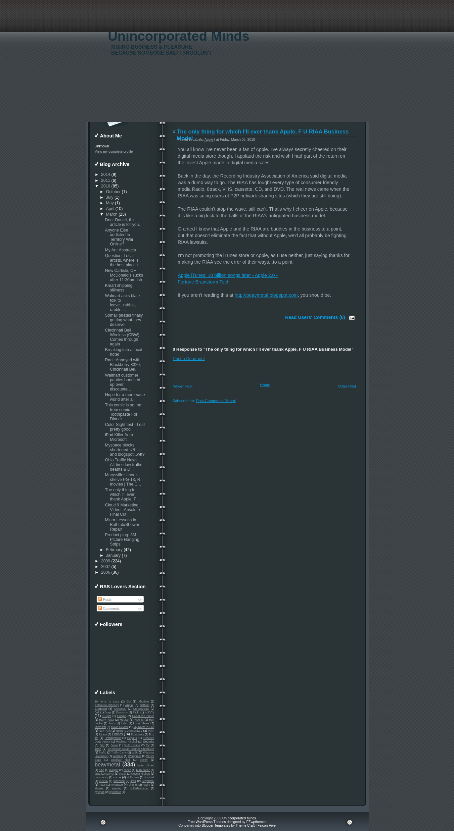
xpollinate (115, 792)
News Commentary (129, 730)
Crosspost (120, 708)
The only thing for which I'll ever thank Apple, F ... (123, 494)
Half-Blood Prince (143, 716)
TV (148, 745)
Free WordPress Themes (207, 822)
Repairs (132, 738)
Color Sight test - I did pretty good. (125, 427)
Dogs (108, 712)
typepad (100, 792)
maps (102, 784)
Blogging (101, 708)
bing (101, 770)
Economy (122, 712)
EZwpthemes (256, 822)
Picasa (103, 734)
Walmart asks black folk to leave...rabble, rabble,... (123, 302)
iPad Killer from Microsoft (119, 437)
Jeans (111, 723)
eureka (103, 781)
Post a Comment (189, 358)
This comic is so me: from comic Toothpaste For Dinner (123, 412)
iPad (133, 781)
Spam (114, 745)
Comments (108, 608)
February (114, 549)
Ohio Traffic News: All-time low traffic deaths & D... (123, 465)
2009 (105, 561)
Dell (97, 712)
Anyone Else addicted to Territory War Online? (119, 237)
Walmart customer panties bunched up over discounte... (122, 382)
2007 (105, 566)
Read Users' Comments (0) (315, 317)
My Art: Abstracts (120, 250)
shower (99, 788)
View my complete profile (114, 151)
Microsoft (100, 727)
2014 (105, 174)
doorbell (149, 777)
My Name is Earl (144, 727)
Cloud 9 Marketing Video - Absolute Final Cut (122, 510)
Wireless (118, 756)
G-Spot (106, 716)
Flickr (136, 712)
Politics (117, 734)
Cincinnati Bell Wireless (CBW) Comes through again (122, 337)
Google (121, 716)
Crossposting (141, 708)
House (124, 719)
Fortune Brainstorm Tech (203, 282)
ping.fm (132, 784)
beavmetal (107, 764)
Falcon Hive (266, 825)
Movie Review (119, 727)
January (113, 555)
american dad (120, 759)
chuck (122, 773)
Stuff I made (132, 745)
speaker (117, 788)
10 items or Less (107, 701)
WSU (135, 752)
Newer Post (182, 386)
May (110, 203)
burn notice (143, 770)
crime (117, 777)
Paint (151, 730)
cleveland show (140, 773)
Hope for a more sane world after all (125, 397)
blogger (113, 770)
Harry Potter (106, 719)
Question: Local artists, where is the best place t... (123, 260)
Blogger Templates (216, 825)
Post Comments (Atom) (216, 400)
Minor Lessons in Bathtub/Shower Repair (122, 525)
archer (144, 759)
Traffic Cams (119, 752)
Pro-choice (137, 734)
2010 (105, 186)
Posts (105, 599)
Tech (98, 749)
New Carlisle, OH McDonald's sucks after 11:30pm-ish (124, 275)
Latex (124, 723)
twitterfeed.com (139, 788)
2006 (105, 572)
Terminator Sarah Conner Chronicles (131, 749)
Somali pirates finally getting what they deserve (124, 320)
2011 (105, 180)
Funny (149, 712)
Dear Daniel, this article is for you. (122, 222)
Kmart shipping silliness (118, 287)
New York (105, 730)
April (110, 208)
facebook (119, 781)
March (111, 214)
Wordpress (134, 756)
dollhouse (133, 777)
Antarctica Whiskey (107, 705)
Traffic (103, 752)
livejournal (148, 781)
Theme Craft (245, 825)
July (109, 197)
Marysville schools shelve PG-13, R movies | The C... (123, 480)
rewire (146, 784)
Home (265, 385)
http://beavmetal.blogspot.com (266, 295)
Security (148, 741)
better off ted (145, 765)
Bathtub (145, 705)
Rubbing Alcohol (126, 741)
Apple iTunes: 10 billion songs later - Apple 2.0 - (228, 275)
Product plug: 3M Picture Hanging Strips (122, 539)
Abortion (143, 701)
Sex (102, 745)
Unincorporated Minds (179, 36)
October (113, 191)
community (101, 777)
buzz (98, 773)
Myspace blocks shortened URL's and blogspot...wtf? (125, 450)
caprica (109, 773)
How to (139, 719)
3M (129, 701)
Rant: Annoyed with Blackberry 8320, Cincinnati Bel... (123, 365)
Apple (129, 705)
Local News (141, 723)
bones (127, 770)
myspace (117, 784)
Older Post (347, 386)
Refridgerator (113, 738)
